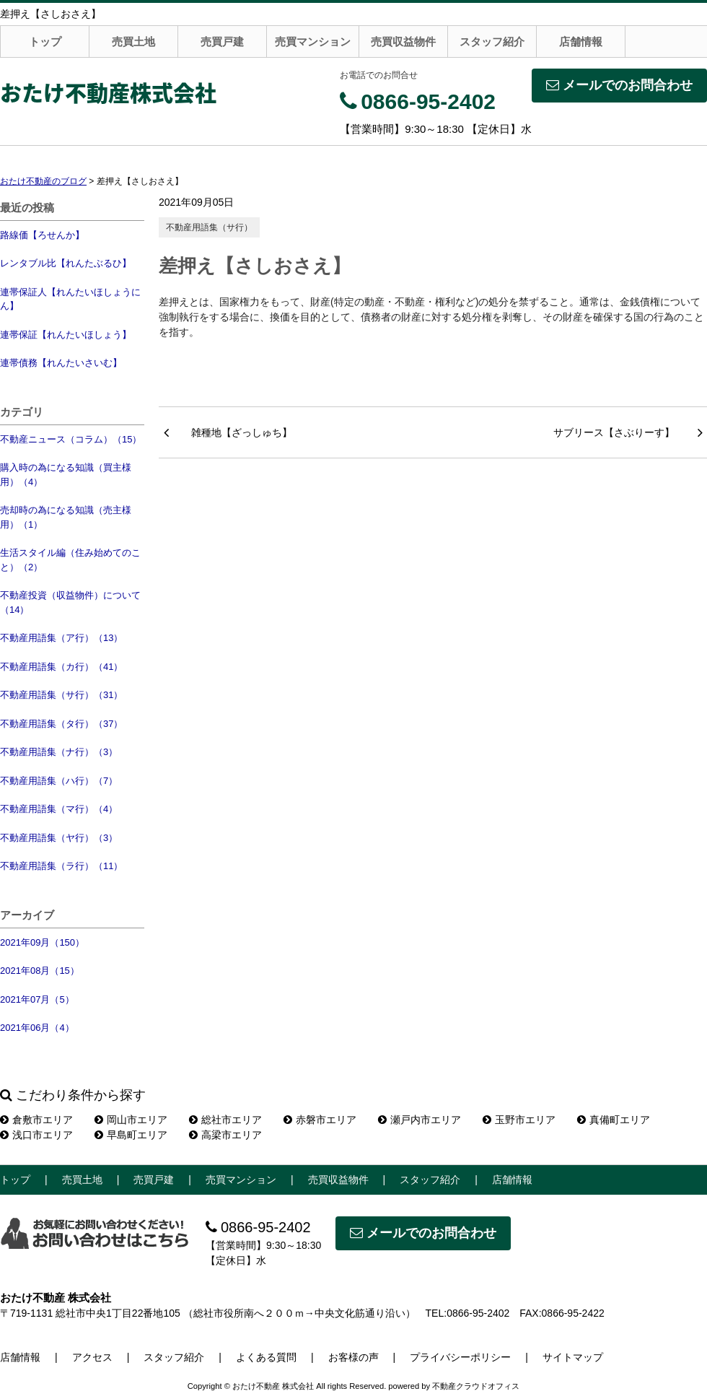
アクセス (92, 1357)
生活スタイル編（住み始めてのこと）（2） (70, 559)
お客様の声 (353, 1357)
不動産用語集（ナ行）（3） (59, 751)
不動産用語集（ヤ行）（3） (59, 837)
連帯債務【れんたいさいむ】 (61, 362)
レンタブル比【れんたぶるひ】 (65, 263)
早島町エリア (131, 1135)
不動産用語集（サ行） (209, 227)
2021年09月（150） (42, 942)
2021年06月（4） (37, 1027)
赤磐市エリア (320, 1119)
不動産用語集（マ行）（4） (59, 808)
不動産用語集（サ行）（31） (61, 694)
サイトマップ (573, 1357)
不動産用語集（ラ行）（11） (61, 865)
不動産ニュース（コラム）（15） (70, 439)
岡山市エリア (131, 1119)
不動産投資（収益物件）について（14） (70, 602)
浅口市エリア (36, 1135)
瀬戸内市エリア (419, 1119)
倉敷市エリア (36, 1119)
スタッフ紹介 (492, 41)
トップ (45, 41)
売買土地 (133, 41)
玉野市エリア (519, 1119)
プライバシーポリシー (460, 1357)
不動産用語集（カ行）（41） (61, 666)
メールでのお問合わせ (619, 85)
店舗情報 (580, 41)
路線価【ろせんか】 (42, 235)
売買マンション (313, 41)
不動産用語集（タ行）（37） (61, 723)
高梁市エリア (225, 1135)
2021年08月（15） (39, 970)
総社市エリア (225, 1119)
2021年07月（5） (37, 999)
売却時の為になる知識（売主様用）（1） (65, 517)
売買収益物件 (403, 41)
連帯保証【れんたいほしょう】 (65, 334)
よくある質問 (266, 1357)
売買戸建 (222, 41)
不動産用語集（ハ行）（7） (59, 780)
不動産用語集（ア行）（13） (61, 637)
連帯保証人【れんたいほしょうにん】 (70, 299)
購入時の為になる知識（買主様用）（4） (65, 474)
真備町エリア (613, 1119)
